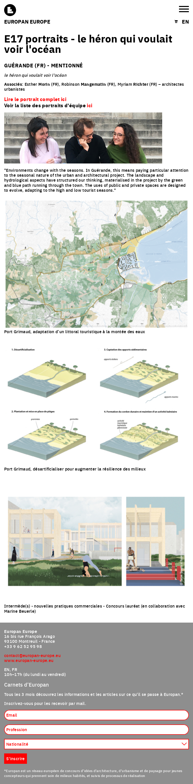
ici (89, 105)
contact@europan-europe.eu (32, 655)
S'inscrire (15, 758)
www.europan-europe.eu (29, 660)
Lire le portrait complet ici (35, 99)
